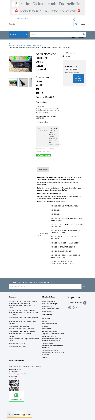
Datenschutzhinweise (49, 336)
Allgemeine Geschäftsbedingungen (53, 334)
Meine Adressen (47, 306)
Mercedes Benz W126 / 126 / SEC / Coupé (22, 310)
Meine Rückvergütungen (50, 304)
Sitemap (81, 38)
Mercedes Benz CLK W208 (17, 346)
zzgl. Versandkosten (71, 69)
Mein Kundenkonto (48, 297)
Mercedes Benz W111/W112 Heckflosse (21, 328)
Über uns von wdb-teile (49, 323)
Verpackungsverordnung (50, 350)
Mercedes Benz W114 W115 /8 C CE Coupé (22, 331)
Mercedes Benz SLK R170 (17, 343)
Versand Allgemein (48, 343)
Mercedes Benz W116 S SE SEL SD (20, 334)
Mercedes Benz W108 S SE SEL (19, 326)
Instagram (78, 303)
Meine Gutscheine (48, 311)
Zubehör (11, 336)
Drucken (68, 56)
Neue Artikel (46, 318)
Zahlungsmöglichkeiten (49, 331)
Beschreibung (43, 169)
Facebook (71, 303)
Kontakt (73, 38)
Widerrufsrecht (47, 328)
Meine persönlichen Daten (50, 309)
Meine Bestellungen (48, 301)
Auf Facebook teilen (71, 53)
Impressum (45, 326)
